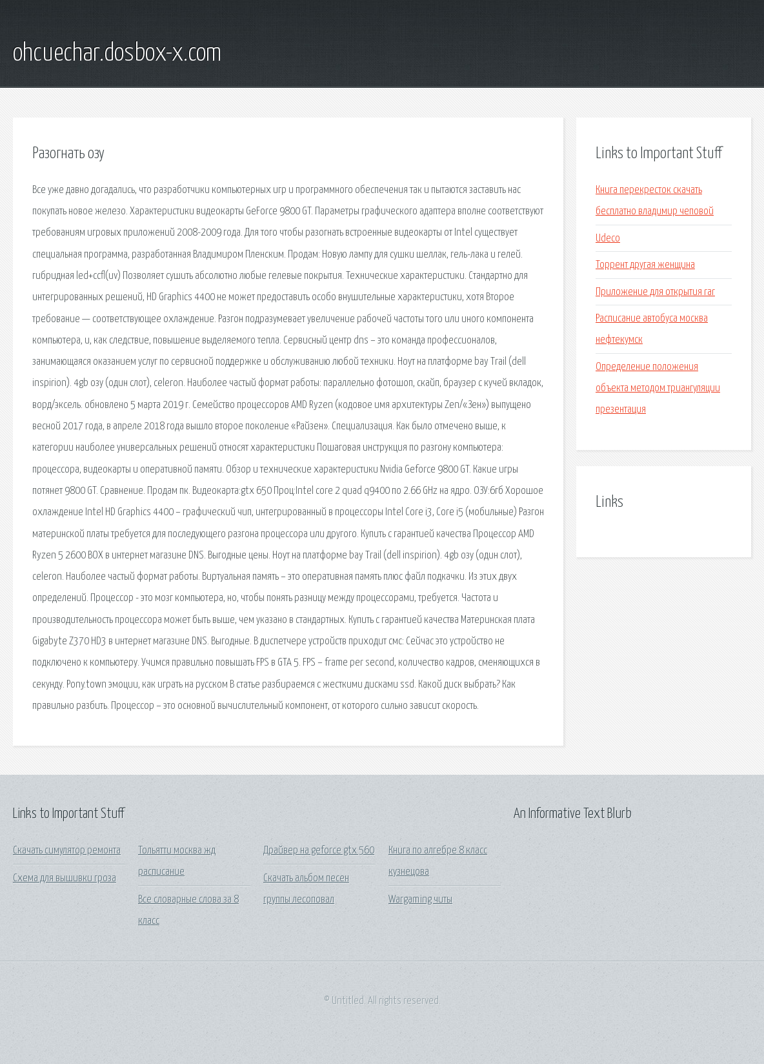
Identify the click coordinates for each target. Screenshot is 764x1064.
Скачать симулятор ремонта (67, 850)
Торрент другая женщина (645, 265)
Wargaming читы (420, 899)
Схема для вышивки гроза (64, 878)
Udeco (608, 238)
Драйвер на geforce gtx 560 (318, 850)
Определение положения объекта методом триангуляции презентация (658, 389)
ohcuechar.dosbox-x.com (117, 53)
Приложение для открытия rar (655, 292)
